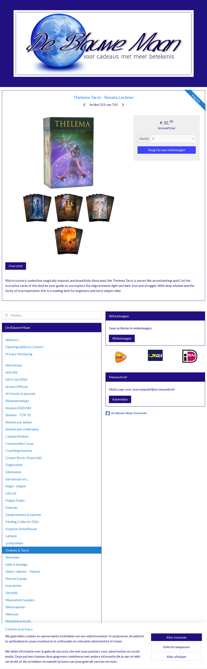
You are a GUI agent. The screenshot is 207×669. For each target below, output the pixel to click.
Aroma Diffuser (17, 386)
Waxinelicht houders (20, 600)
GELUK (11, 493)
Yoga (9, 635)
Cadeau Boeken (17, 436)
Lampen (11, 536)
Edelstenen (13, 472)
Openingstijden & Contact (24, 347)
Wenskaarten (15, 607)
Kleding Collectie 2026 (22, 522)
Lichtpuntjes (14, 543)
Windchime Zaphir (19, 628)
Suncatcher (14, 585)
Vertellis (12, 593)
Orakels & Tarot (17, 550)
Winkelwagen (121, 338)
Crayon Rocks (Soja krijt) (24, 458)
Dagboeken (14, 465)
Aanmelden (120, 399)
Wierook (12, 614)
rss (98, 661)
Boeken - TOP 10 (18, 415)
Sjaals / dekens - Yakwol (23, 571)
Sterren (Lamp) (16, 578)
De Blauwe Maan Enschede (126, 413)
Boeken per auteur (19, 422)
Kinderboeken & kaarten (23, 515)
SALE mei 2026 (16, 379)
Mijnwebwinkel (147, 661)
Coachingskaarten (19, 450)
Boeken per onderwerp (22, 429)
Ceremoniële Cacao (20, 443)
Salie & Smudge (17, 564)
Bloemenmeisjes (17, 401)
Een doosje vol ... (17, 479)
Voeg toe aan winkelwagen (166, 150)
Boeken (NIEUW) (18, 408)
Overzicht (16, 266)
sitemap (90, 661)
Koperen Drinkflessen (21, 529)
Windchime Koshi (18, 621)
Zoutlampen (14, 642)
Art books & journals (20, 393)
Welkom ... (13, 340)
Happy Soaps (15, 500)
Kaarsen (11, 507)
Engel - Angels (16, 486)
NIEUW (11, 372)
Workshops (14, 365)
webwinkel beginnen (112, 661)
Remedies (13, 557)
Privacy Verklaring (19, 354)
